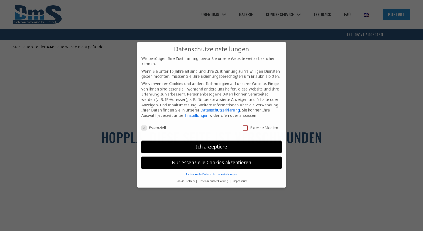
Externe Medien (260, 124)
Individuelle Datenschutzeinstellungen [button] (211, 171)
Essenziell (153, 124)
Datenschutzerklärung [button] (214, 178)
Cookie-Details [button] (185, 178)
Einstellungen (196, 112)
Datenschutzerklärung (220, 106)
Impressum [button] (239, 178)
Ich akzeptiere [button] (211, 143)
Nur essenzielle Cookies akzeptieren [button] (211, 159)
